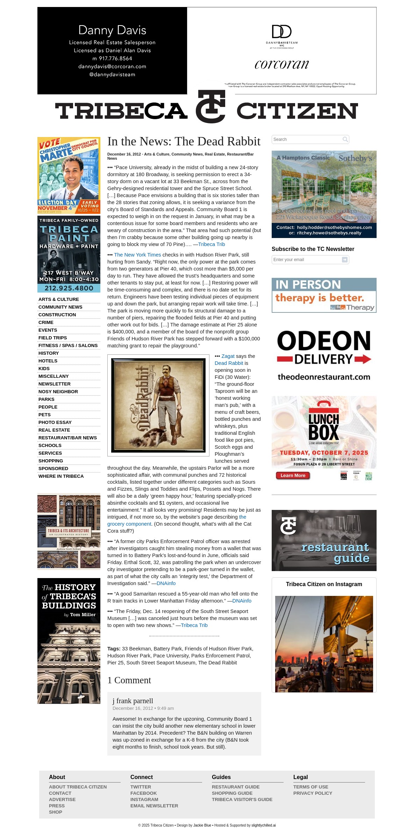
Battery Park (168, 648)
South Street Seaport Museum (161, 662)
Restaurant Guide (236, 787)
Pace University (170, 655)
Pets (44, 414)
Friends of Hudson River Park (218, 648)
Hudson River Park (128, 655)
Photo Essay (55, 422)
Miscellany (53, 376)
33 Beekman (136, 648)
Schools (50, 445)
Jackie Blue (202, 825)
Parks (46, 399)
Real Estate (54, 430)
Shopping (50, 460)
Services (50, 453)
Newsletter (54, 384)
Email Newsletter (154, 805)
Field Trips (52, 337)
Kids (44, 368)
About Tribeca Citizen (78, 787)
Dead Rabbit (229, 363)
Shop (55, 812)
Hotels (47, 360)
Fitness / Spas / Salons (68, 345)
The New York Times (137, 255)
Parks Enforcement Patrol (220, 655)
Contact (60, 793)
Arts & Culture (58, 299)
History (48, 353)
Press (57, 805)
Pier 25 (115, 662)
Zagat (227, 356)
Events (47, 330)
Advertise (62, 799)
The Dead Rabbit (217, 662)
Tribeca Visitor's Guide (242, 799)
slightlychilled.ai (263, 825)
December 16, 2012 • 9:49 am (143, 708)
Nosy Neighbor (58, 391)
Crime (45, 322)
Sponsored (53, 468)
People (47, 407)
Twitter (140, 787)
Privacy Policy (312, 793)
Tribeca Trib (211, 244)
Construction (57, 314)
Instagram (144, 799)
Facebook (143, 793)
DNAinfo (166, 583)
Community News (60, 307)
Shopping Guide (232, 793)
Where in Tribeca (61, 476)
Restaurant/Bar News (67, 437)
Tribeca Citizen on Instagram (324, 584)
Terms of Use (310, 787)
